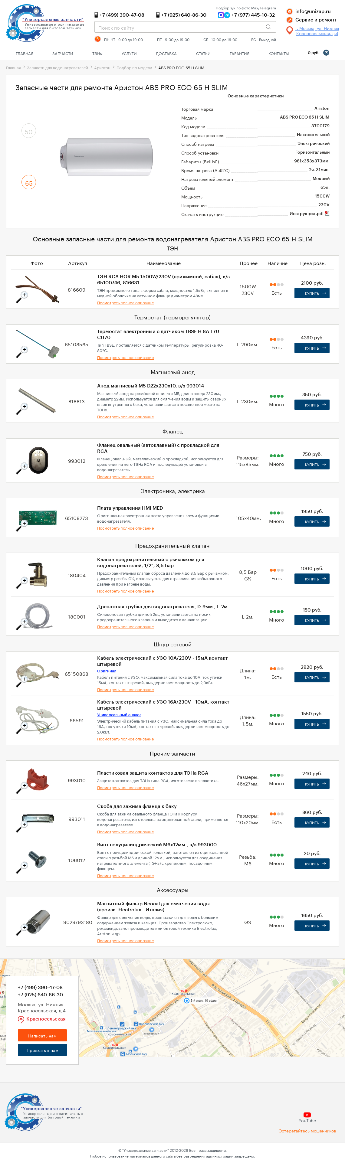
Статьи (203, 53)
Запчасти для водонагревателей (57, 67)
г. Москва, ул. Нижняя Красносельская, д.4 (317, 31)
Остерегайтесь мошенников (307, 1130)
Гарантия (239, 53)
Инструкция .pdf (310, 214)
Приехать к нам (42, 1050)
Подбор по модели (134, 67)
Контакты (278, 53)
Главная (24, 53)
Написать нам (42, 1035)
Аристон (102, 67)
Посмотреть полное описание (125, 302)
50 (29, 131)
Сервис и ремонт (316, 20)
